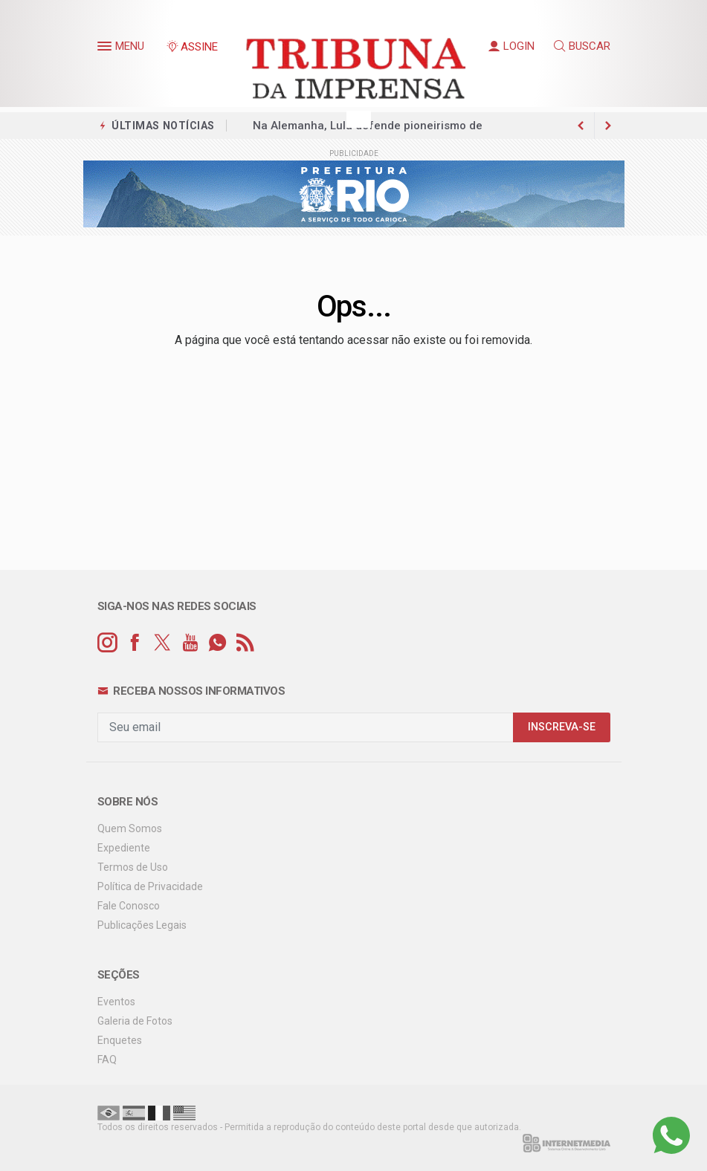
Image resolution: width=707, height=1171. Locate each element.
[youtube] (190, 643)
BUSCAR (582, 46)
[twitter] (162, 643)
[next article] (581, 125)
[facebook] (135, 643)
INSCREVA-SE (561, 727)
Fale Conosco (128, 906)
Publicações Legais (142, 925)
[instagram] (107, 643)
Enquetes (119, 1040)
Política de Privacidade (150, 886)
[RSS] (245, 643)
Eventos (116, 1002)
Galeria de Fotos (134, 1021)
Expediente (123, 848)
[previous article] (608, 125)
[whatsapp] (217, 643)
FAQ (107, 1059)
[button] (106, 49)
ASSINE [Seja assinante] (192, 46)
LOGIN (511, 46)
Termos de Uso (132, 867)
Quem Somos (129, 828)
